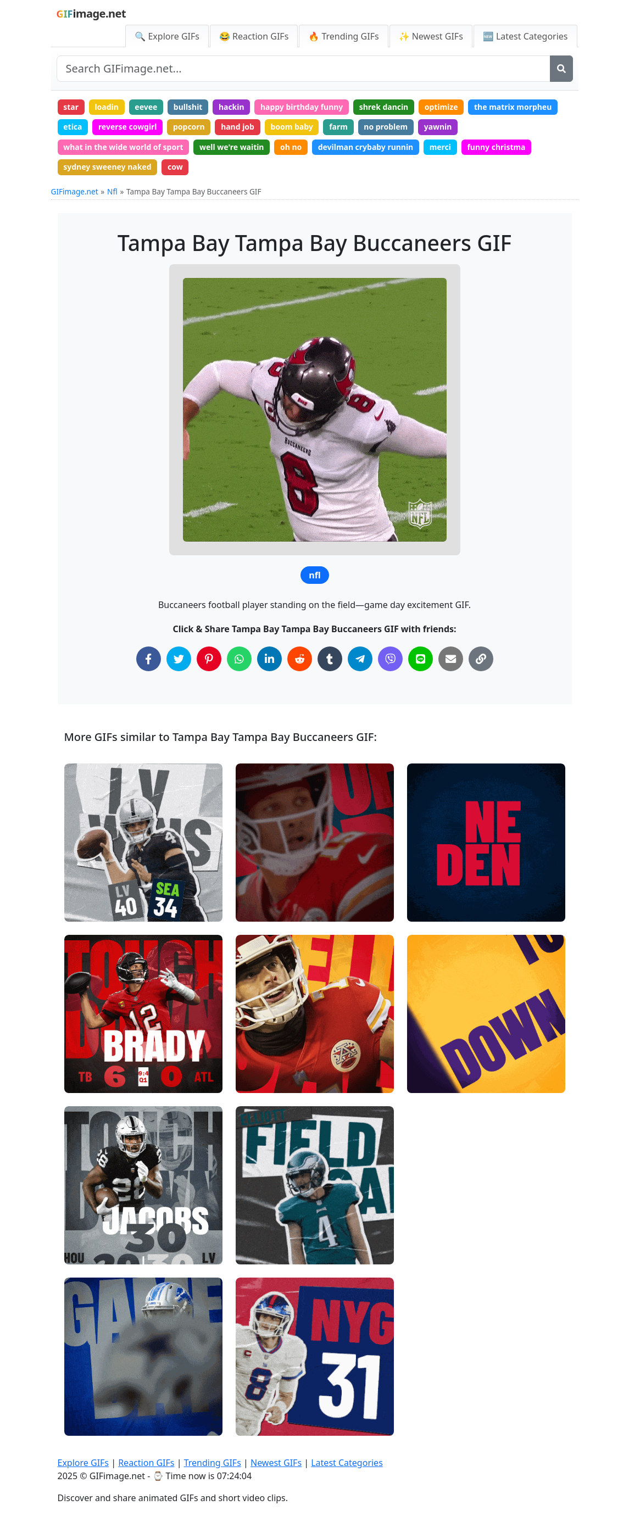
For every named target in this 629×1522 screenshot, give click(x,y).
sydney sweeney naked (107, 167)
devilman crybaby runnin (366, 147)
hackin (232, 107)
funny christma (497, 147)
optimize (442, 107)
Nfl (112, 191)
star (71, 107)
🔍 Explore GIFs (167, 36)
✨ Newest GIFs (431, 36)
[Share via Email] (450, 659)
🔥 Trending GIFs (343, 36)
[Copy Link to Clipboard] (481, 659)
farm (339, 126)
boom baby (292, 126)
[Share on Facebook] (148, 659)
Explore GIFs (83, 1463)
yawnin (439, 126)
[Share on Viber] (390, 659)
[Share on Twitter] (178, 659)
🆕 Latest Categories (525, 36)
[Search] (561, 68)
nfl (314, 576)
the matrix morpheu (514, 107)
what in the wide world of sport (123, 147)
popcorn (189, 126)
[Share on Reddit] (299, 659)
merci (441, 147)
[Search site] (303, 68)
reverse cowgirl (127, 126)
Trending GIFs (212, 1463)
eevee (146, 107)
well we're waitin (232, 147)
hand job (238, 126)
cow (175, 167)
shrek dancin (384, 107)
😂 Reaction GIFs (253, 36)
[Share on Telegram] (360, 659)
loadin (107, 107)
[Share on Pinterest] (209, 659)
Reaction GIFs (146, 1463)
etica (72, 126)
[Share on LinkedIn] (269, 659)
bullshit (188, 107)
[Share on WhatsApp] (239, 659)
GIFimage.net (74, 191)
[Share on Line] (420, 659)
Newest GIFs (276, 1463)
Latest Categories (347, 1463)
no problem (387, 126)
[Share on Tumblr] (330, 659)
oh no (291, 147)
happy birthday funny (302, 107)
